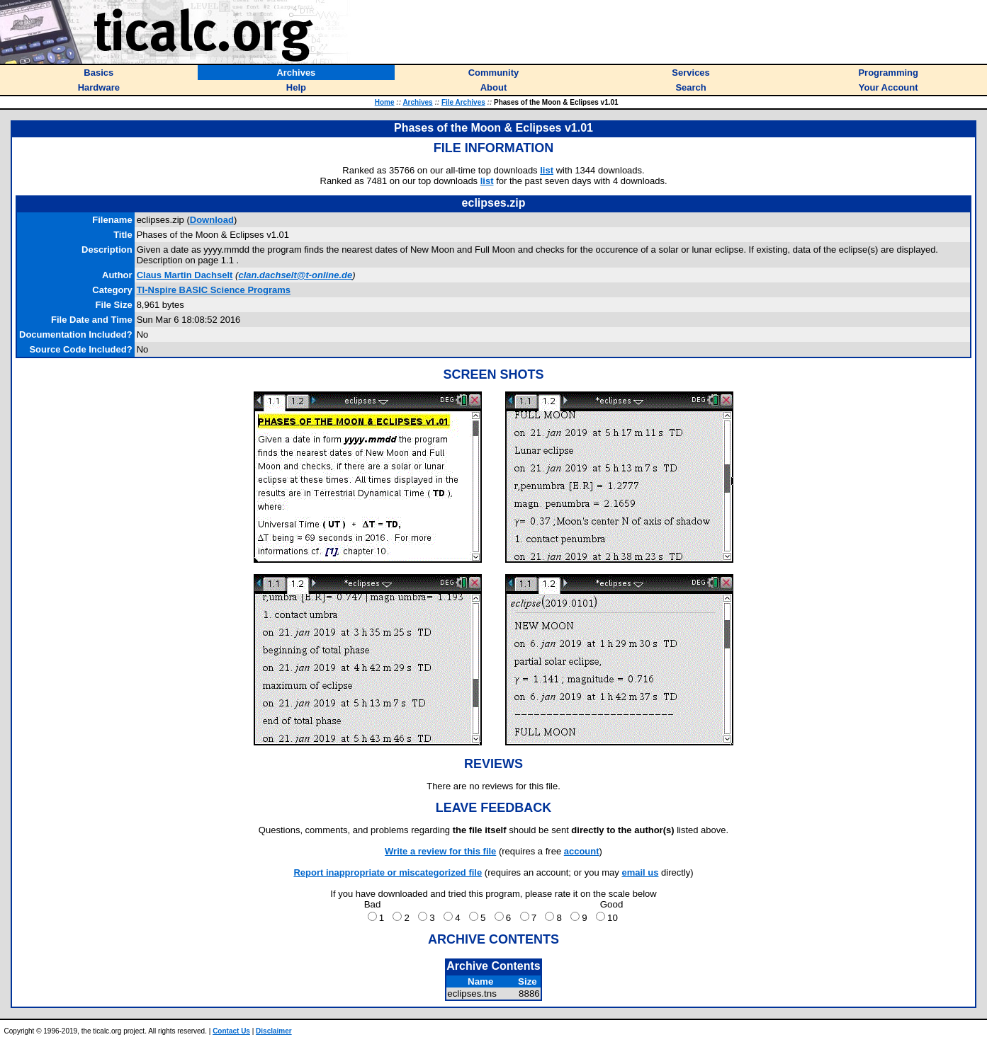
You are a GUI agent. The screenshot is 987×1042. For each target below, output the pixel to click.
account (581, 851)
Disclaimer (274, 1031)
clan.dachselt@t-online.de (295, 275)
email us (639, 872)
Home (385, 102)
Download (212, 219)
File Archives (463, 102)
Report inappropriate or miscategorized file (387, 872)
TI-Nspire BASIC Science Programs (214, 290)
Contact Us (231, 1031)
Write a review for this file (440, 851)
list (546, 170)
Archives (417, 102)
